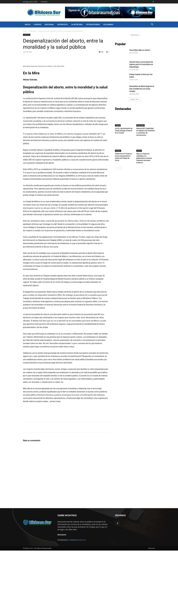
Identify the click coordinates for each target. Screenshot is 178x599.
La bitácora (77, 24)
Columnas (108, 24)
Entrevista (62, 24)
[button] (152, 24)
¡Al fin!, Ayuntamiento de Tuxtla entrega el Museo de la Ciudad (123, 130)
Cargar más (135, 99)
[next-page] (120, 167)
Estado (139, 151)
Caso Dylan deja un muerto (139, 50)
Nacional (49, 24)
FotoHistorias (93, 24)
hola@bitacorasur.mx (77, 588)
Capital (118, 125)
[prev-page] (116, 167)
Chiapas (37, 24)
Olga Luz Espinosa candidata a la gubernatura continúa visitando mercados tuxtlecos (144, 158)
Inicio (27, 24)
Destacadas (140, 125)
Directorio (44, 2)
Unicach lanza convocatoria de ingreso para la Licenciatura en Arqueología (141, 64)
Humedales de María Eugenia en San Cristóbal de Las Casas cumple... (141, 88)
